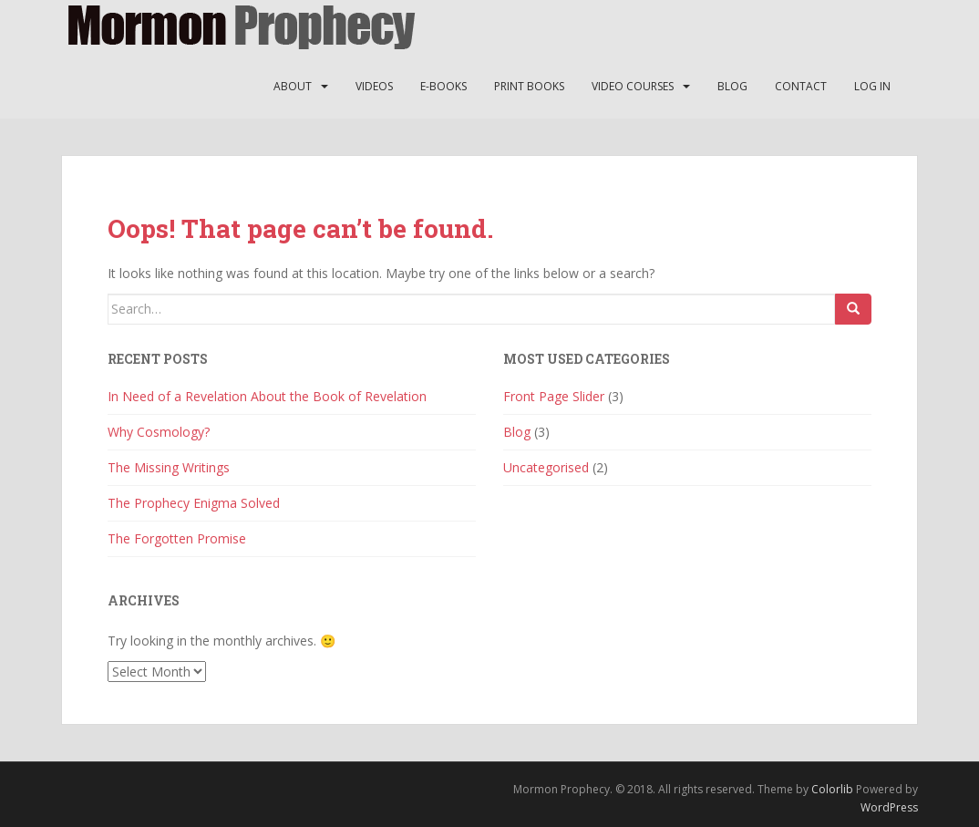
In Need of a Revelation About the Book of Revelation (267, 396)
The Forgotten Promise (177, 538)
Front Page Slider (553, 396)
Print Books (529, 86)
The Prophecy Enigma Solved (194, 503)
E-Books (443, 86)
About (292, 86)
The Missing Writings (169, 467)
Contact (801, 86)
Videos (374, 86)
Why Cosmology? (159, 431)
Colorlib (832, 789)
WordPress (889, 807)
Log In (872, 86)
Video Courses (633, 86)
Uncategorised (546, 467)
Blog (732, 86)
